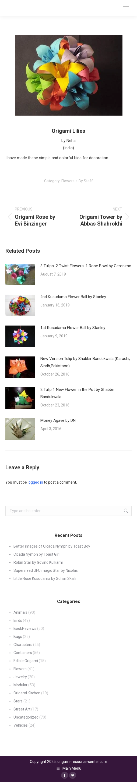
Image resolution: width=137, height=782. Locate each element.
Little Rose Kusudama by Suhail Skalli (44, 578)
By (86, 181)
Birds (17, 620)
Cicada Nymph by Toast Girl (36, 554)
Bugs (17, 636)
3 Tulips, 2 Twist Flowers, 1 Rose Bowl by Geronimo (85, 265)
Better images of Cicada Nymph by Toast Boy (51, 546)
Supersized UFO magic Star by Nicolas (45, 570)
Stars (18, 701)
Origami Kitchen (26, 693)
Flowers (68, 181)
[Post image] (20, 274)
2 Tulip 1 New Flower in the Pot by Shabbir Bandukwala (77, 393)
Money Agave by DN (58, 420)
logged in (35, 482)
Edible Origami (25, 661)
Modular (20, 685)
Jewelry (20, 677)
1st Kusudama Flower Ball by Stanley (72, 327)
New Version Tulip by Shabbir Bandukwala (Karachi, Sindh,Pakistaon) (85, 362)
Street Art (21, 709)
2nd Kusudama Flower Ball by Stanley (73, 296)
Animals (20, 612)
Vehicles (20, 725)
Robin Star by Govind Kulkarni (38, 562)
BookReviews (24, 628)
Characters (22, 644)
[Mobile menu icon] (126, 8)
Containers (22, 653)
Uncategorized (25, 717)
